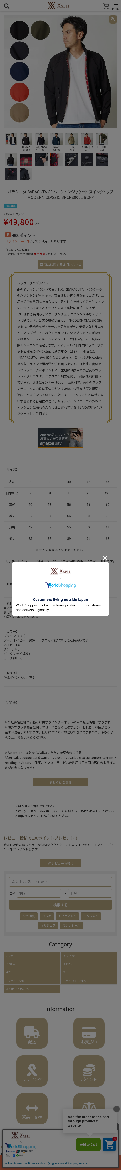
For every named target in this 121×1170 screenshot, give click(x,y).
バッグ (9, 955)
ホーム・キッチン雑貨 (74, 980)
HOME (4, 1146)
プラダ (46, 916)
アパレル (10, 963)
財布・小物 (69, 955)
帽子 (8, 972)
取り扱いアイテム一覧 (17, 988)
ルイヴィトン (67, 916)
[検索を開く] (6, 6)
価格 (12, 893)
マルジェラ (48, 925)
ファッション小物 (15, 980)
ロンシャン (91, 916)
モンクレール (71, 925)
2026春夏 (29, 916)
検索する (60, 904)
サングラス (69, 963)
